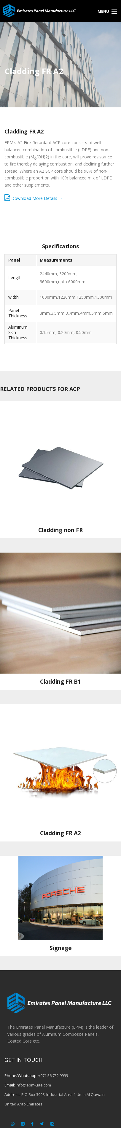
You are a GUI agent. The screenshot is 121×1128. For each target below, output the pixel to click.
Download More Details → (33, 198)
